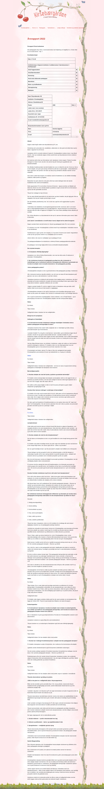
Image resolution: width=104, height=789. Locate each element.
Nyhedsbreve (51, 27)
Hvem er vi (35, 27)
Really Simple (56, 784)
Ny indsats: (30, 412)
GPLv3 (65, 784)
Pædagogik (42, 27)
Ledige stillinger (61, 27)
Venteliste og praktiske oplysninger (75, 27)
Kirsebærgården (25, 27)
